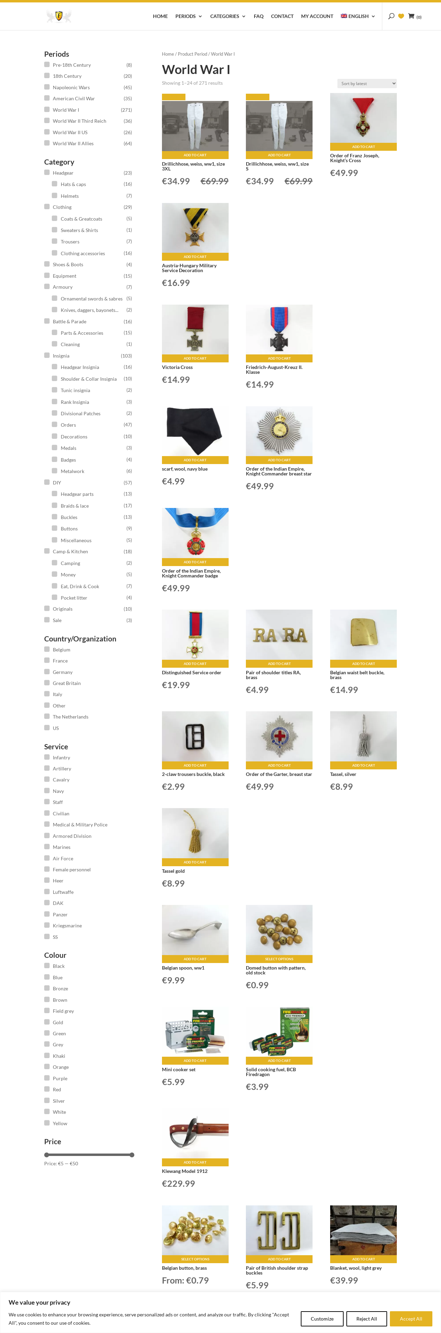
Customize (322, 1319)
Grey (58, 1044)
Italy (57, 694)
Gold (58, 1022)
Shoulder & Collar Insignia (89, 379)
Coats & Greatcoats (81, 219)
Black (59, 966)
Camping (70, 563)
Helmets (70, 196)
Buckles (69, 517)
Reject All (366, 1319)
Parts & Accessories (82, 333)
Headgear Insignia (80, 367)
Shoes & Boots (68, 264)
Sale (57, 620)
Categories (224, 16)
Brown (60, 1000)
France (60, 661)
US (56, 728)
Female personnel (72, 869)
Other (59, 706)
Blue (58, 977)
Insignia (61, 356)
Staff (58, 802)
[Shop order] (367, 83)
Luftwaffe (63, 892)
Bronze (60, 988)
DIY (57, 482)
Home (160, 16)
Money (68, 574)
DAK (58, 903)
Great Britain (67, 683)
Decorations (74, 436)
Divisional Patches (80, 413)
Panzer (60, 914)
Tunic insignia (75, 390)
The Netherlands (70, 717)
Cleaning (70, 344)
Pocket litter (74, 598)
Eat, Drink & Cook (80, 586)
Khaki (59, 1056)
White (59, 1112)
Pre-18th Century (72, 65)
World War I (66, 110)
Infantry (61, 757)
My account (317, 16)
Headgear (63, 173)
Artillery (62, 768)
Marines (61, 847)
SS (55, 937)
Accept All (411, 1319)
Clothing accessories (83, 253)
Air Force (63, 858)
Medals (68, 448)
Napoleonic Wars (71, 87)
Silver (59, 1101)
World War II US (70, 132)
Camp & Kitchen (70, 551)
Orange (61, 1067)
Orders (68, 425)
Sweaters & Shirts (79, 230)
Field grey (63, 1011)
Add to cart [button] (195, 155)
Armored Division (72, 836)
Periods (185, 16)
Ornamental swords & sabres (92, 299)
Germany (63, 672)
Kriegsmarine (67, 925)
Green (59, 1033)
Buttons (69, 528)
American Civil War (74, 98)
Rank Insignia (75, 402)
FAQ (258, 16)
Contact (282, 16)
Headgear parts (77, 494)
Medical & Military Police (80, 824)
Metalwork (72, 471)
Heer (58, 880)
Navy (58, 791)
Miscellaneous (76, 540)
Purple (60, 1078)
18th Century (67, 76)
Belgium (61, 649)
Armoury (63, 287)
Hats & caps (73, 184)
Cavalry (61, 780)
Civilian (61, 813)
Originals (63, 609)
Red (57, 1089)
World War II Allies (73, 143)
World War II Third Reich (79, 121)
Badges (68, 460)
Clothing (62, 207)
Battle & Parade (69, 321)
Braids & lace (75, 506)
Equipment (64, 276)
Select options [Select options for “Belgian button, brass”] (195, 1259)
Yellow (60, 1123)
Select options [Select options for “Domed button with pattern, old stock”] (279, 959)
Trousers (70, 241)
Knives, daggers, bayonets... (89, 310)
